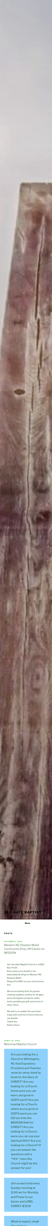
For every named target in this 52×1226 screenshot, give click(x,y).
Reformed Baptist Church (20, 1044)
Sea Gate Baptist (23, 912)
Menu (26, 923)
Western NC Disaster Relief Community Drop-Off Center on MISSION (24, 948)
